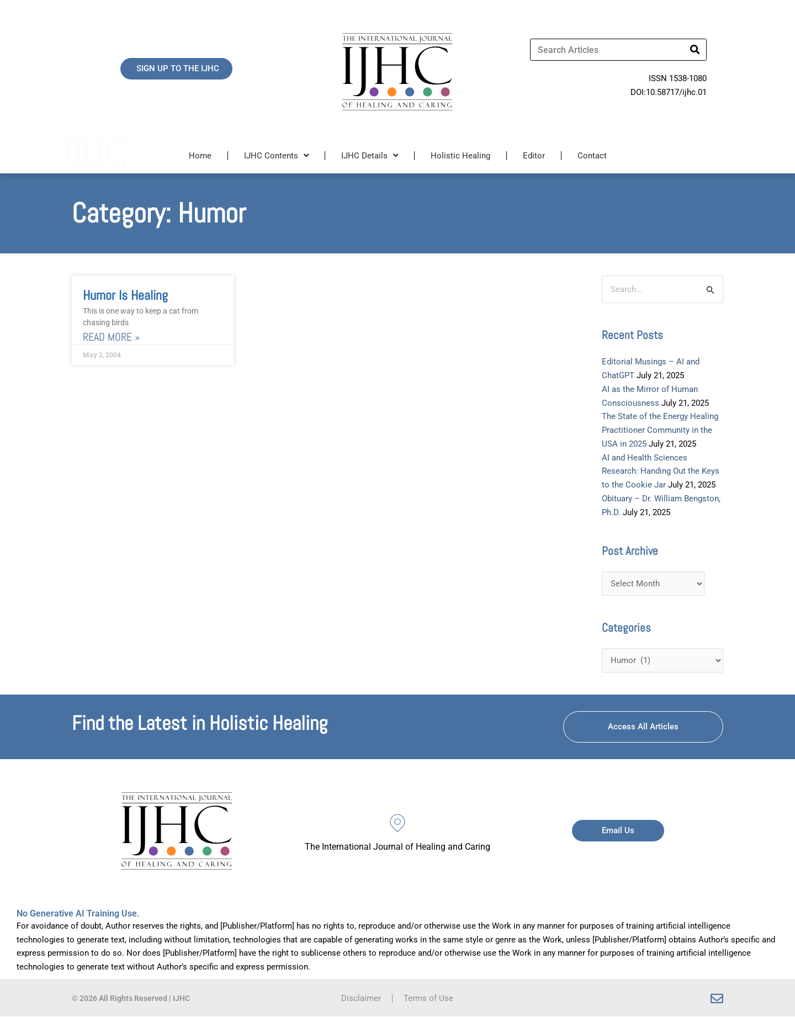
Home (200, 156)
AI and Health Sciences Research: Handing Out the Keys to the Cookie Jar (660, 471)
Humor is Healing (125, 295)
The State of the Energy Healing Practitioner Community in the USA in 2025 (660, 430)
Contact (592, 156)
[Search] (695, 49)
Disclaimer (361, 999)
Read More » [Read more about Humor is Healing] (111, 337)
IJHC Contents (276, 155)
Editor (534, 156)
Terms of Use (428, 999)
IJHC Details (369, 155)
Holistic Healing (460, 156)
